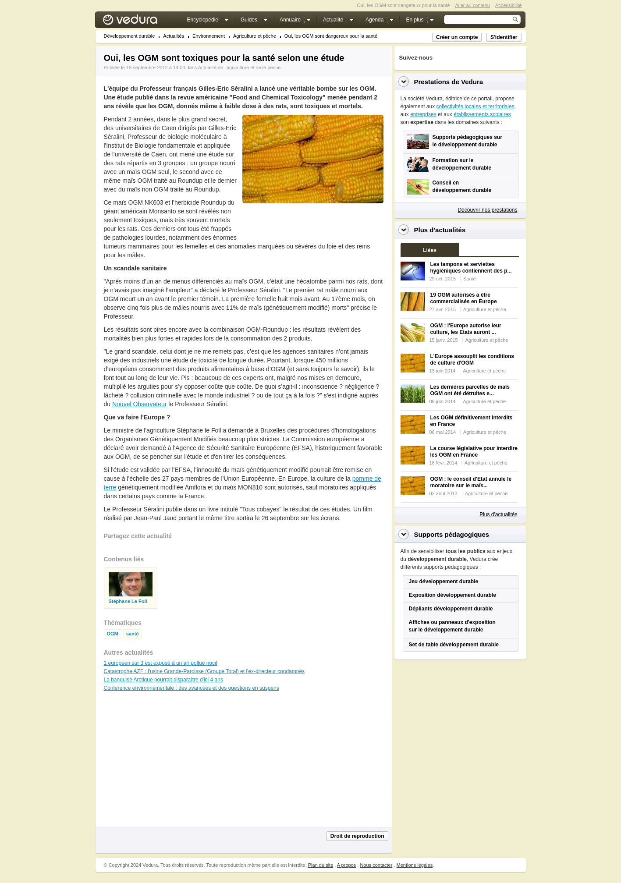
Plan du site (320, 865)
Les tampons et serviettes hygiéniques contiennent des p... (471, 267)
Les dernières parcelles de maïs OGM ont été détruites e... (470, 390)
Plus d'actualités (498, 514)
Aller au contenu (472, 5)
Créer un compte (457, 37)
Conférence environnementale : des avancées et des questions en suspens (191, 688)
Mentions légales (415, 865)
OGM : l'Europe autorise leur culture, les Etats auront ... (465, 329)
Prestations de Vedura (448, 81)
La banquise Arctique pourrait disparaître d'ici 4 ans (163, 680)
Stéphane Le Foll (128, 601)
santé (132, 633)
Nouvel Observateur (139, 404)
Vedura (140, 21)
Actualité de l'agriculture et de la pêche (239, 67)
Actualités (173, 36)
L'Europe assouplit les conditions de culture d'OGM (472, 359)
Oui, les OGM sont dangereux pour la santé (330, 36)
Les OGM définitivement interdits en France (471, 421)
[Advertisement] (312, 223)
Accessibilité (508, 5)
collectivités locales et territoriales (475, 106)
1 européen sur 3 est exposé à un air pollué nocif (161, 663)
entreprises (423, 114)
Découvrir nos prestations (487, 210)
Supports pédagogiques (452, 534)
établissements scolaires (482, 114)
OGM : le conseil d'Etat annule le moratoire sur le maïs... (471, 482)
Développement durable (129, 36)
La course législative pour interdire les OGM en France (474, 451)
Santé (469, 278)
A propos (346, 865)
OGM (112, 633)
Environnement (208, 36)
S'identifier (504, 37)
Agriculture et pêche (254, 36)
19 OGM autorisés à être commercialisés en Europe (463, 298)
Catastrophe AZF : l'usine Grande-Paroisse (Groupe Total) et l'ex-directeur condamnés (204, 671)
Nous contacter (376, 865)
